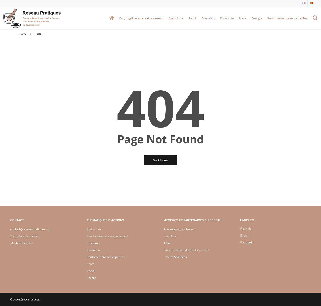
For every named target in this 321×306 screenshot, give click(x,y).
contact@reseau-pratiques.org (30, 229)
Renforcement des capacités (106, 257)
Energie (92, 278)
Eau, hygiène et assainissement (107, 236)
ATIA (167, 243)
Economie (93, 243)
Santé (90, 264)
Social (91, 271)
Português (247, 242)
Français (245, 228)
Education (93, 250)
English (244, 235)
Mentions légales (21, 243)
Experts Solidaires (175, 257)
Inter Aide (170, 236)
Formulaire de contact (25, 236)
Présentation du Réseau (179, 229)
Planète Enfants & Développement (187, 250)
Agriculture (94, 229)
